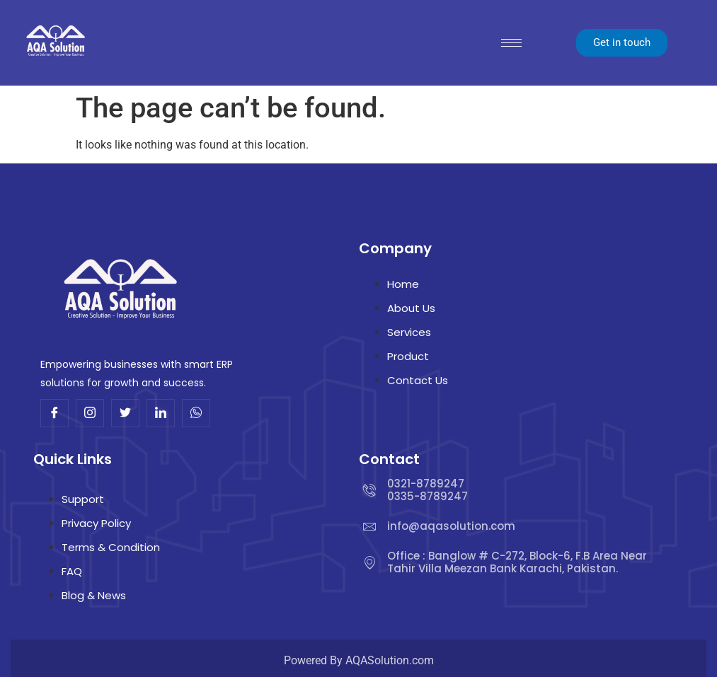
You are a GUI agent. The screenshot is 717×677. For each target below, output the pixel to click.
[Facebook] (54, 413)
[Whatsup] (196, 413)
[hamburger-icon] (511, 42)
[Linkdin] (161, 413)
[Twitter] (125, 413)
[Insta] (90, 413)
